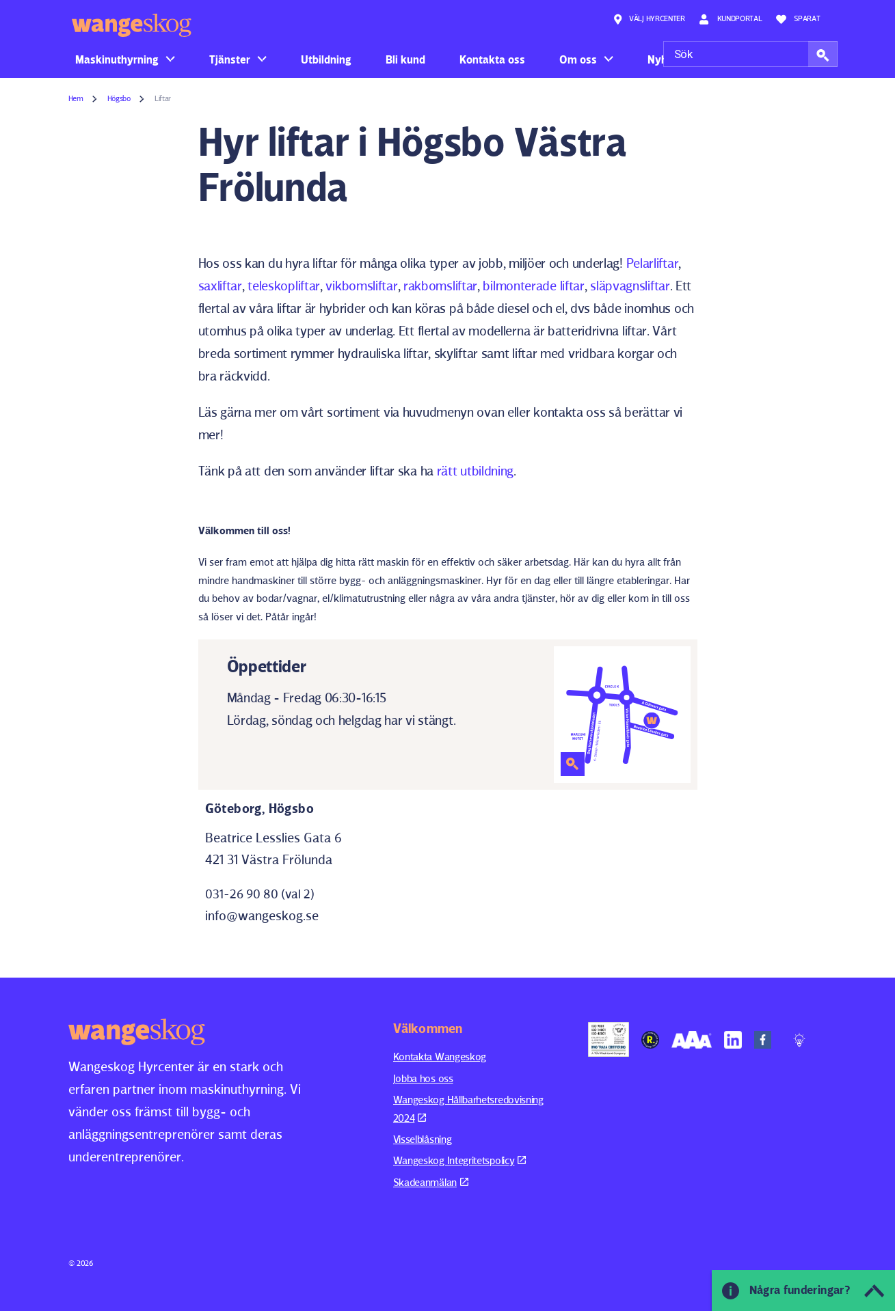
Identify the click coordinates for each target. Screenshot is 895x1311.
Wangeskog (131, 25)
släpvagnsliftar (630, 285)
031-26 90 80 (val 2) (260, 894)
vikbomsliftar (361, 285)
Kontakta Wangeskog (440, 1056)
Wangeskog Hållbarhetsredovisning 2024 (468, 1108)
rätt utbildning (475, 470)
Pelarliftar (652, 263)
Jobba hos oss (423, 1078)
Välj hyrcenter (649, 19)
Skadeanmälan (430, 1182)
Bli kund (405, 59)
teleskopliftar (284, 285)
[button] (823, 54)
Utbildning (326, 59)
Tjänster (229, 59)
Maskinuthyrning (117, 59)
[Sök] (750, 54)
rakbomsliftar (440, 285)
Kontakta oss (492, 59)
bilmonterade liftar (533, 285)
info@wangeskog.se (262, 915)
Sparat (798, 19)
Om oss (578, 59)
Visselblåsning (422, 1139)
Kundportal (730, 19)
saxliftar (220, 285)
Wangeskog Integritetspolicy (459, 1160)
